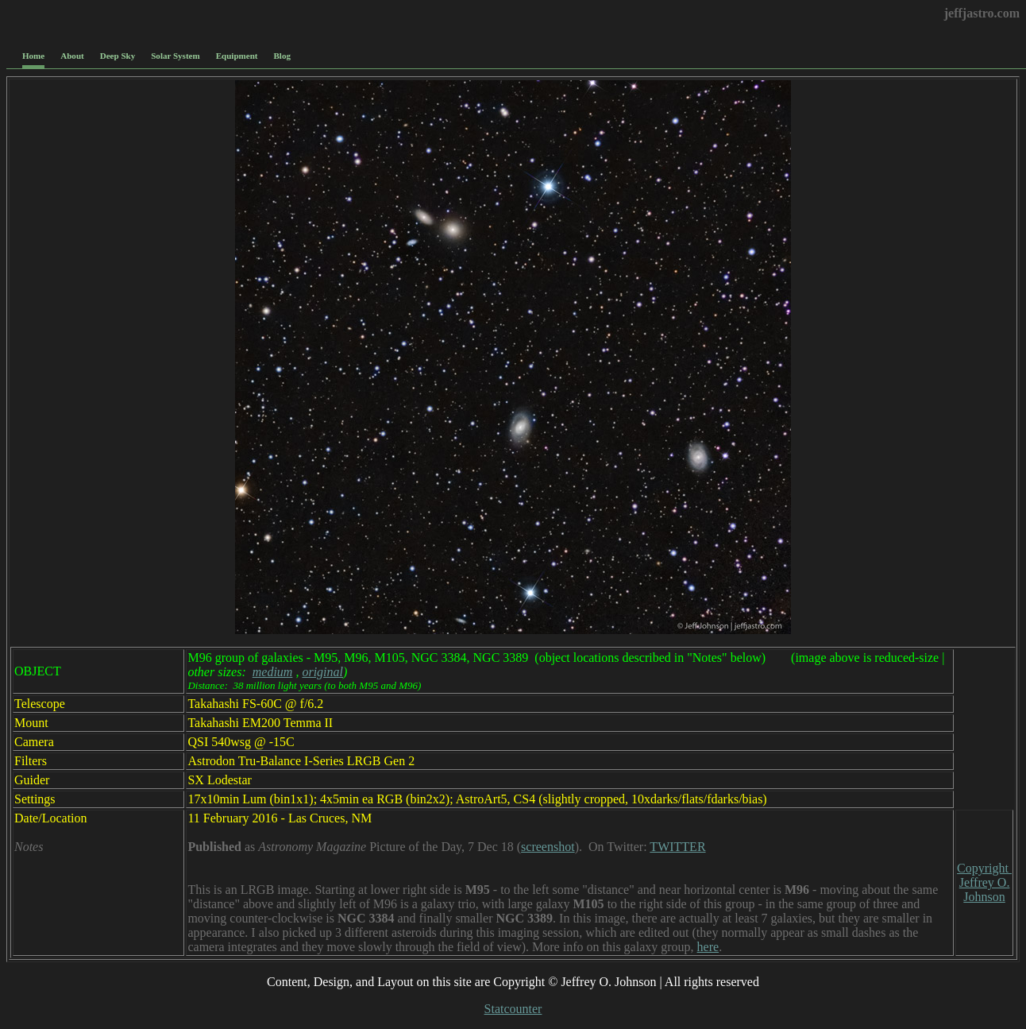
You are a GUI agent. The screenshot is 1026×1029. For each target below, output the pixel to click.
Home (33, 55)
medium (273, 672)
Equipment (237, 55)
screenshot (548, 846)
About (71, 55)
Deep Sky (118, 55)
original (322, 672)
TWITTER (677, 846)
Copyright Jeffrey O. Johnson (984, 882)
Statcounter (513, 1008)
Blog (282, 55)
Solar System (175, 55)
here (708, 947)
